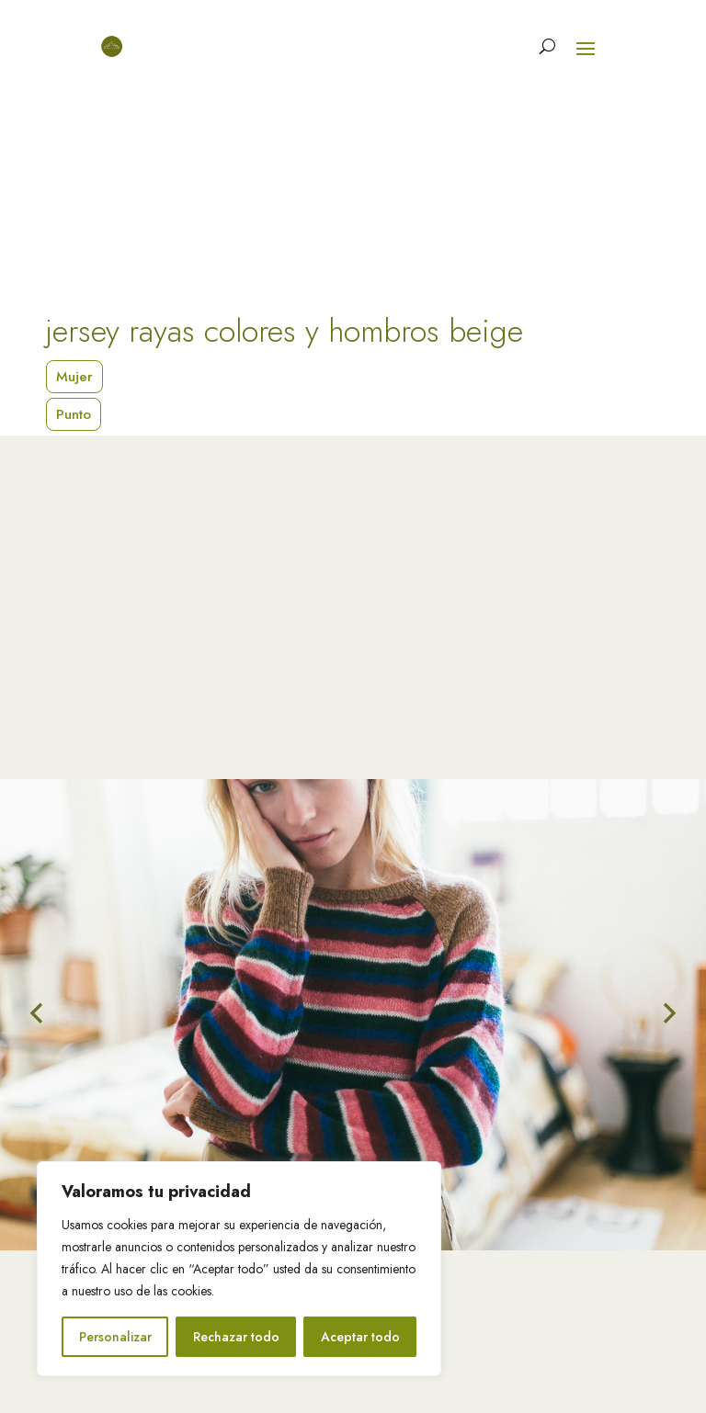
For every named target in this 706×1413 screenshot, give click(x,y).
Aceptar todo (360, 1337)
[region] (239, 1268)
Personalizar (115, 1337)
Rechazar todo (236, 1337)
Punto (73, 414)
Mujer (74, 377)
